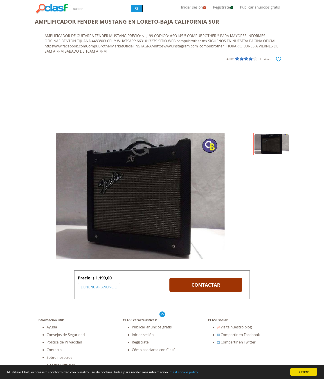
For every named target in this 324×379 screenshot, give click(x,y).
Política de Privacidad (64, 342)
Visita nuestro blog (234, 327)
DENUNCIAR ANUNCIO (99, 287)
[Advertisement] (162, 99)
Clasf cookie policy (184, 372)
